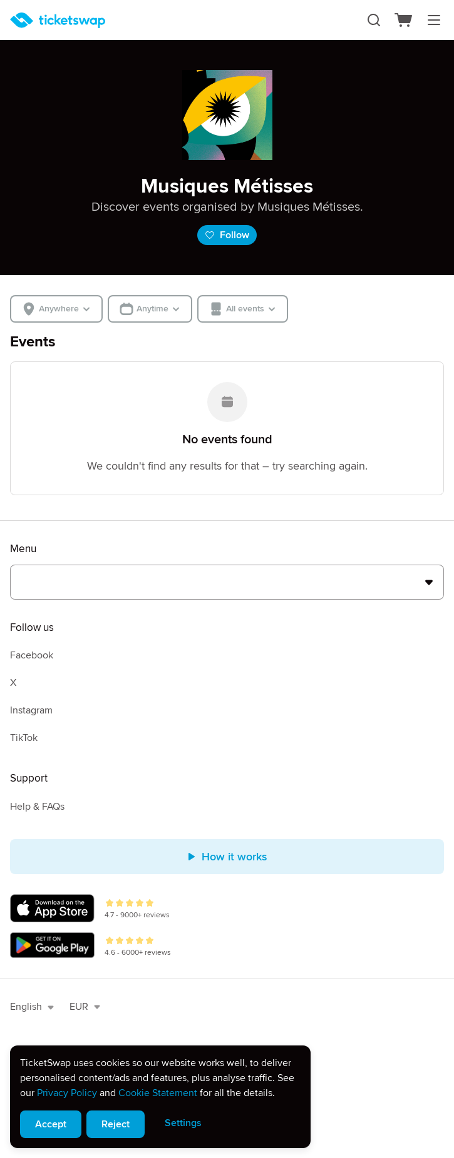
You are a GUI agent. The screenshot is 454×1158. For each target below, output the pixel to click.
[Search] (374, 20)
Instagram (31, 710)
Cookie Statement (157, 1093)
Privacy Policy (67, 1093)
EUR (85, 1006)
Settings (183, 1123)
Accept (50, 1124)
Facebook (31, 655)
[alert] (160, 1096)
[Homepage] (57, 20)
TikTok (24, 738)
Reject (115, 1124)
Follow (227, 235)
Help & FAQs (37, 806)
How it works (227, 856)
